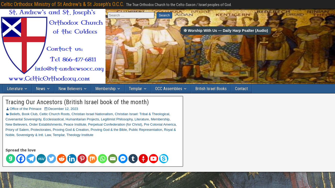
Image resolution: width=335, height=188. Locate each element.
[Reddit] (61, 158)
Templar (135, 88)
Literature (15, 88)
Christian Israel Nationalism (92, 114)
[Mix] (92, 158)
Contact (241, 88)
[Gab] (10, 158)
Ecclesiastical (53, 119)
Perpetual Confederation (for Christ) (115, 124)
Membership (105, 88)
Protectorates (41, 130)
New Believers (70, 88)
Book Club (29, 114)
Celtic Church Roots (54, 114)
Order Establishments (45, 124)
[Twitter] (51, 158)
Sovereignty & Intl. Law (33, 135)
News (40, 88)
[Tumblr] (133, 158)
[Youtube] (153, 158)
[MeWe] (41, 158)
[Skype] (163, 158)
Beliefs (15, 114)
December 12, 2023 (63, 109)
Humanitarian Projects (82, 119)
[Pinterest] (82, 158)
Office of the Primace (25, 109)
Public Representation (145, 130)
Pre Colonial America (160, 124)
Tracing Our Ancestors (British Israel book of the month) (77, 102)
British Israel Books (211, 88)
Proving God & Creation (71, 130)
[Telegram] (31, 158)
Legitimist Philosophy (117, 119)
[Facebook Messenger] (122, 158)
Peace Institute (75, 124)
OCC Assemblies (168, 88)
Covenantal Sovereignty (23, 119)
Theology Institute (79, 135)
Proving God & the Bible (109, 130)
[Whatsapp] (102, 158)
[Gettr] (143, 158)
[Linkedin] (71, 158)
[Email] (112, 158)
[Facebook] (20, 158)
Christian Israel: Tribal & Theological (142, 114)
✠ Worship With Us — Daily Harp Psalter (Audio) (226, 30)
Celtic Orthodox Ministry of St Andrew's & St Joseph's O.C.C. (62, 4)
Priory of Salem (17, 130)
